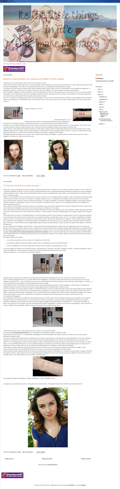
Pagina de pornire (47, 459)
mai (100, 109)
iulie (100, 104)
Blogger (83, 485)
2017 (99, 89)
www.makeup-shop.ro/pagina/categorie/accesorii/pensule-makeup (28, 232)
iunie (100, 107)
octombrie (102, 97)
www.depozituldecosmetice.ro (21, 332)
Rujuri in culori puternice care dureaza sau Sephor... (104, 114)
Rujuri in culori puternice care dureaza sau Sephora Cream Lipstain (33, 79)
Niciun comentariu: (28, 175)
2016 (99, 92)
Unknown (100, 78)
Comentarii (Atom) (52, 464)
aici (8, 134)
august (101, 102)
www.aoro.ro (17, 230)
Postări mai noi (9, 459)
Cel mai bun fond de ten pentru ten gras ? (21, 185)
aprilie (101, 124)
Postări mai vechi (86, 459)
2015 (99, 94)
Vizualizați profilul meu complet (105, 81)
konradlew (71, 485)
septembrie (102, 99)
